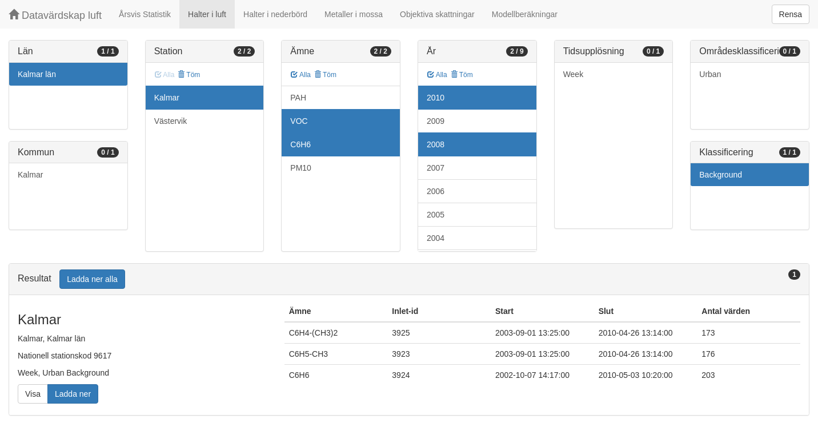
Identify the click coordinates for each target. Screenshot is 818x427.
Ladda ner (73, 393)
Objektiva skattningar (437, 14)
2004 (435, 238)
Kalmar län (37, 74)
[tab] (409, 279)
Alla (301, 75)
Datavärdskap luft (55, 15)
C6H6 (300, 144)
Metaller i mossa (353, 14)
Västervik (170, 121)
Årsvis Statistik (145, 14)
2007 (435, 167)
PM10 (300, 167)
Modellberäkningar (525, 14)
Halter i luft (207, 14)
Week (573, 74)
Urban (710, 74)
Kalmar (30, 174)
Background (720, 174)
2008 (435, 144)
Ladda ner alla (92, 279)
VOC (298, 121)
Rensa (790, 14)
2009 (435, 121)
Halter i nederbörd (275, 14)
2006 (435, 191)
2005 (435, 214)
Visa (33, 393)
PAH (298, 97)
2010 (435, 97)
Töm (189, 75)
